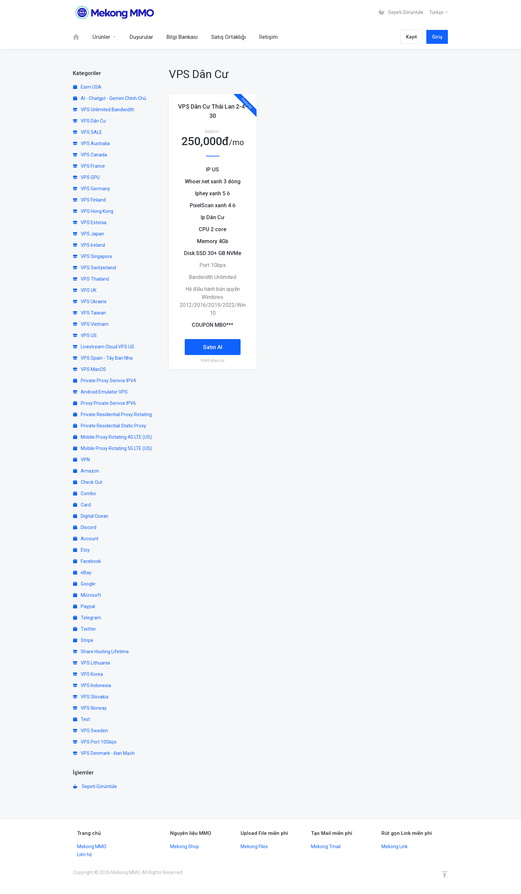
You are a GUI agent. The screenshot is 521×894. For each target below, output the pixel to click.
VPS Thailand (91, 279)
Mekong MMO (91, 846)
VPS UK (84, 290)
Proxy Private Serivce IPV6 (104, 403)
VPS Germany (91, 188)
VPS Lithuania (91, 663)
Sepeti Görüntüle (95, 786)
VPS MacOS (89, 369)
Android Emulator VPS (100, 392)
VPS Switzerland (94, 267)
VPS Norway (90, 708)
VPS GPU (86, 177)
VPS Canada (90, 154)
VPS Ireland (89, 245)
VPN (81, 459)
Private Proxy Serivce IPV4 (104, 380)
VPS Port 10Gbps (95, 742)
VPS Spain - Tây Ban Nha (103, 358)
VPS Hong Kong (93, 211)
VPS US (85, 335)
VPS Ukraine (90, 301)
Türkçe (439, 12)
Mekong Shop (184, 846)
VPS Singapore (92, 256)
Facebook (87, 561)
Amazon (86, 471)
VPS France (89, 166)
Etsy (81, 550)
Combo (84, 493)
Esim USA (87, 87)
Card (82, 504)
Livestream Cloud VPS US (103, 346)
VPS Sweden (90, 730)
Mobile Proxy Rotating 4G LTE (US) (112, 437)
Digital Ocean (90, 516)
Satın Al (212, 347)
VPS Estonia (89, 222)
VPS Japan (88, 233)
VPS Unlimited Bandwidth (103, 109)
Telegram (87, 617)
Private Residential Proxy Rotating (112, 414)
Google (84, 583)
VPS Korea (88, 674)
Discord (84, 527)
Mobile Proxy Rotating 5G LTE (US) (112, 448)
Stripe (83, 640)
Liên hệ (84, 854)
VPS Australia (91, 143)
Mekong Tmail (326, 846)
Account (85, 538)
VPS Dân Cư (89, 121)
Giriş (437, 37)
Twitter (84, 629)
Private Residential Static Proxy (109, 425)
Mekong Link (394, 846)
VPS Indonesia (92, 685)
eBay (82, 572)
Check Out (87, 482)
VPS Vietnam (91, 324)
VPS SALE (87, 132)
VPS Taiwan (89, 312)
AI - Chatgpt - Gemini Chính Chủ (109, 98)
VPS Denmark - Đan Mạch (104, 753)
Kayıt (411, 37)
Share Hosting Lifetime (101, 651)
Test (81, 719)
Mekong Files (254, 846)
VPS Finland (89, 200)
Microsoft (87, 595)
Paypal (84, 606)
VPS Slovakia (90, 696)
